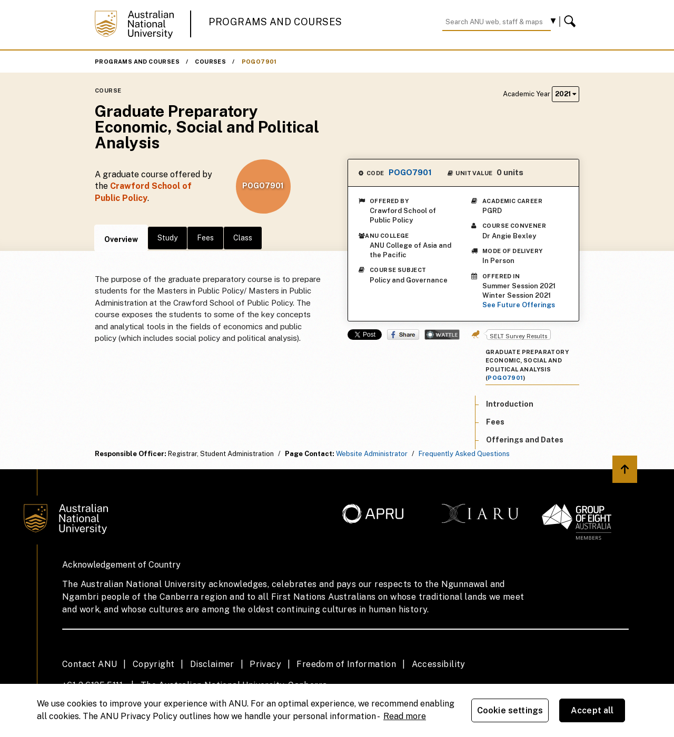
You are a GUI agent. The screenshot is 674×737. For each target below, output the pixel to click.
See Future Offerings (518, 305)
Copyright (154, 664)
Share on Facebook (403, 334)
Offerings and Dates (524, 440)
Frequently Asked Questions (464, 454)
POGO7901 (259, 61)
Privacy (265, 664)
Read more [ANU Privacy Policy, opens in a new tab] (404, 716)
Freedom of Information (346, 664)
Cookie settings (510, 710)
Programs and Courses (275, 21)
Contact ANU (89, 664)
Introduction (509, 404)
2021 (565, 94)
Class (242, 238)
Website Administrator (372, 454)
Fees (205, 238)
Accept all (592, 710)
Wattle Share (442, 334)
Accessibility (438, 664)
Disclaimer (212, 664)
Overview (121, 239)
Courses (210, 61)
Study (167, 238)
